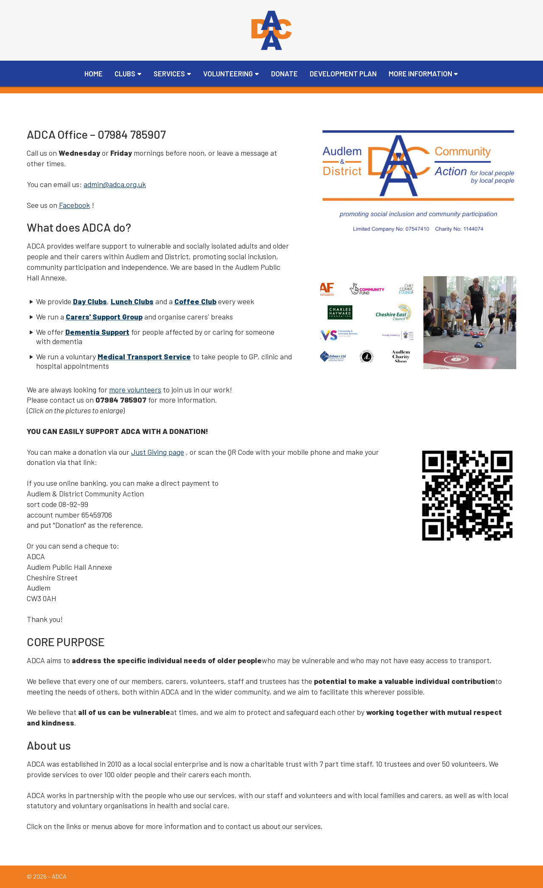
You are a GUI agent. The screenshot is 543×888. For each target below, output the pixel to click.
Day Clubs (90, 301)
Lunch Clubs (132, 301)
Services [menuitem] (169, 73)
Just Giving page (157, 452)
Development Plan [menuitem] (343, 73)
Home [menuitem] (93, 73)
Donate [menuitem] (284, 73)
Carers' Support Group (104, 316)
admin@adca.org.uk (115, 184)
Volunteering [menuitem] (228, 73)
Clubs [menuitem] (125, 73)
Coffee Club (195, 301)
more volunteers (135, 389)
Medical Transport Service (144, 356)
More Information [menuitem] (420, 73)
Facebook (74, 205)
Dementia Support (97, 331)
